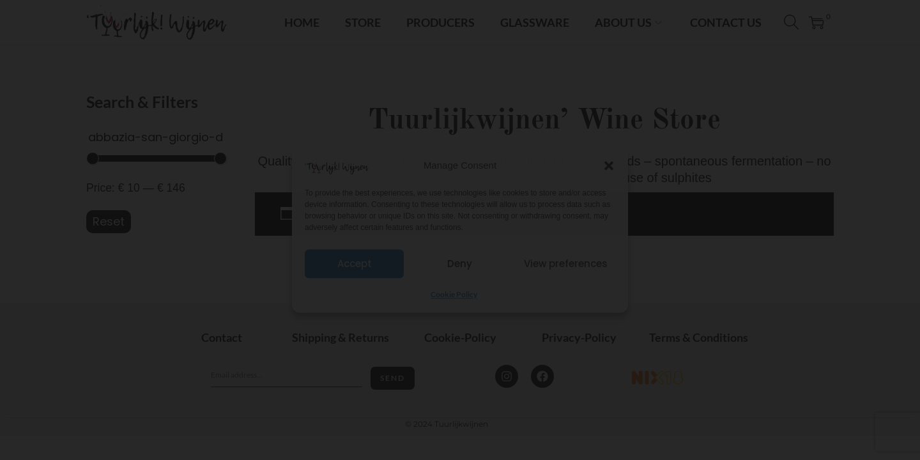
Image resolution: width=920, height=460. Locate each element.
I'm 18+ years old (460, 256)
